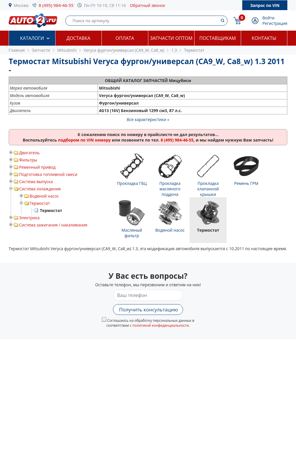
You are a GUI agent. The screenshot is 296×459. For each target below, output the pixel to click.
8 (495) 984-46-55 (56, 5)
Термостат (39, 203)
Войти (268, 18)
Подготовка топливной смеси (48, 174)
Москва (21, 5)
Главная (17, 50)
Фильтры (28, 160)
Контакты (264, 38)
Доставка (78, 38)
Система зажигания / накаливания (53, 225)
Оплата (125, 38)
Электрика (29, 217)
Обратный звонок (147, 5)
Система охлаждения (40, 189)
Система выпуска (36, 181)
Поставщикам (217, 38)
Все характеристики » (148, 119)
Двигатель (29, 152)
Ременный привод (37, 167)
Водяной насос (44, 196)
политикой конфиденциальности (160, 325)
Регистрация (274, 23)
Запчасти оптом (171, 38)
